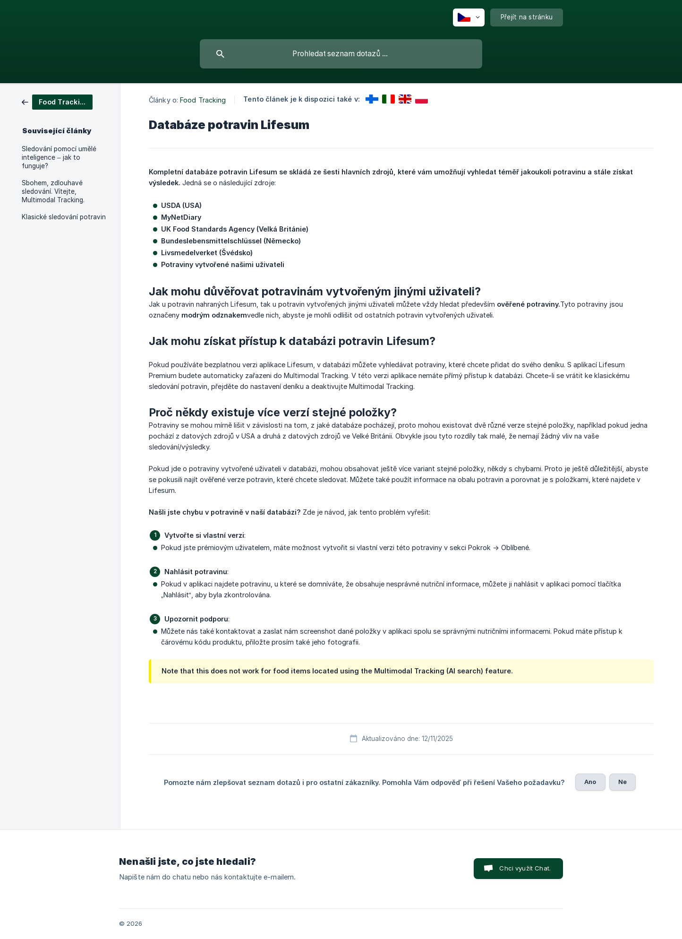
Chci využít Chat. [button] (525, 868)
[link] (57, 101)
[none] (469, 17)
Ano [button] (590, 781)
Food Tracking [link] (203, 100)
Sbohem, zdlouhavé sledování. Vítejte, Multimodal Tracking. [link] (53, 191)
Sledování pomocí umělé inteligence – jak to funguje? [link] (59, 157)
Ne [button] (622, 781)
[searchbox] (341, 54)
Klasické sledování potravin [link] (64, 217)
